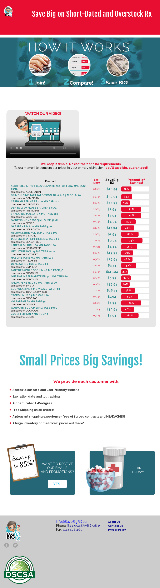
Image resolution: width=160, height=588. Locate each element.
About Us (114, 521)
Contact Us (115, 525)
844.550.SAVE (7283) (83, 526)
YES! (57, 484)
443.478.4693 (73, 530)
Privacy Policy (117, 529)
